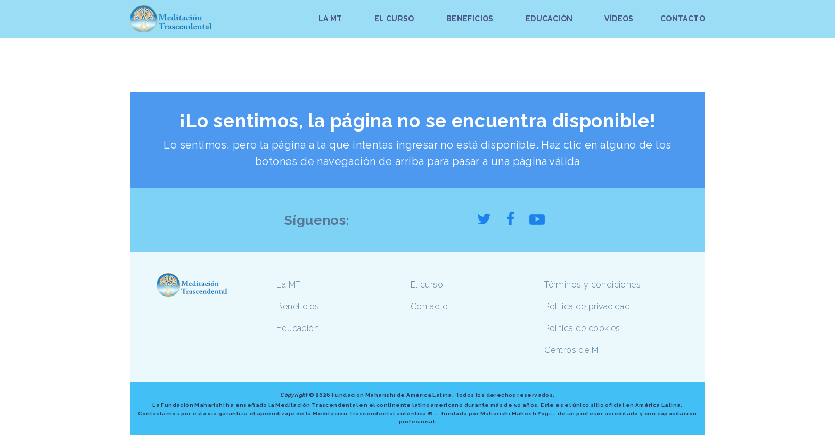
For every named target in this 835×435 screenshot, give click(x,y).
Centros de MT (573, 350)
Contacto (429, 306)
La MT (288, 285)
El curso (427, 285)
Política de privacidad (587, 306)
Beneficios (297, 306)
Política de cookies (582, 328)
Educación (297, 328)
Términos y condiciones (592, 285)
